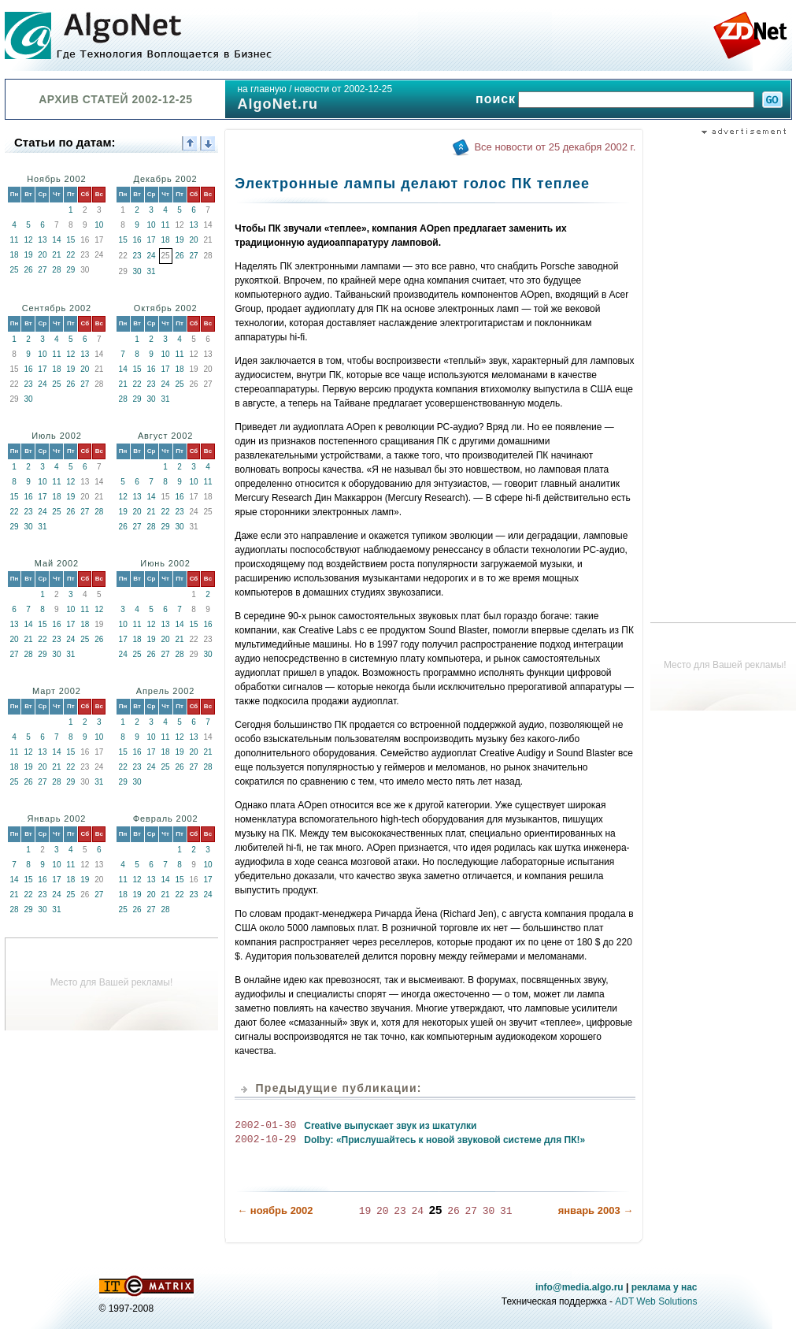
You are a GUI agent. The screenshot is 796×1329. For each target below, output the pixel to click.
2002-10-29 (265, 1140)
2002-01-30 (265, 1126)
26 (28, 269)
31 (151, 271)
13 (42, 240)
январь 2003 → (596, 1210)
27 (42, 269)
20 (42, 255)
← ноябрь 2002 (275, 1210)
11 (13, 240)
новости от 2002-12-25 (343, 89)
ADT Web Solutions (656, 1300)
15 (70, 240)
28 (56, 269)
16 (137, 240)
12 (28, 240)
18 (13, 255)
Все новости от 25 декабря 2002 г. (554, 147)
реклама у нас (664, 1286)
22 (70, 255)
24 (151, 255)
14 (56, 240)
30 (137, 271)
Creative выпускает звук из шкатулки (390, 1125)
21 (56, 255)
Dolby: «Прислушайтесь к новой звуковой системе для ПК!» (444, 1139)
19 (28, 255)
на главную (261, 89)
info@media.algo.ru (579, 1286)
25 (13, 269)
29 (70, 269)
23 (137, 255)
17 (151, 240)
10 (98, 225)
